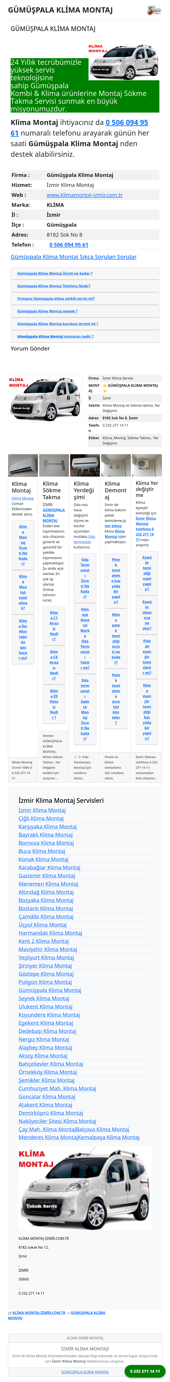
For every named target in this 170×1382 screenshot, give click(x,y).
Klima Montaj (23, 498)
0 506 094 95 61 (69, 244)
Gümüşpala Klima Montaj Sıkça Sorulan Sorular (74, 256)
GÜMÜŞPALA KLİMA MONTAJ (60, 9)
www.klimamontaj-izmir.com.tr (85, 194)
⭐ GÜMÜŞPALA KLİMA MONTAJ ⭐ (130, 388)
